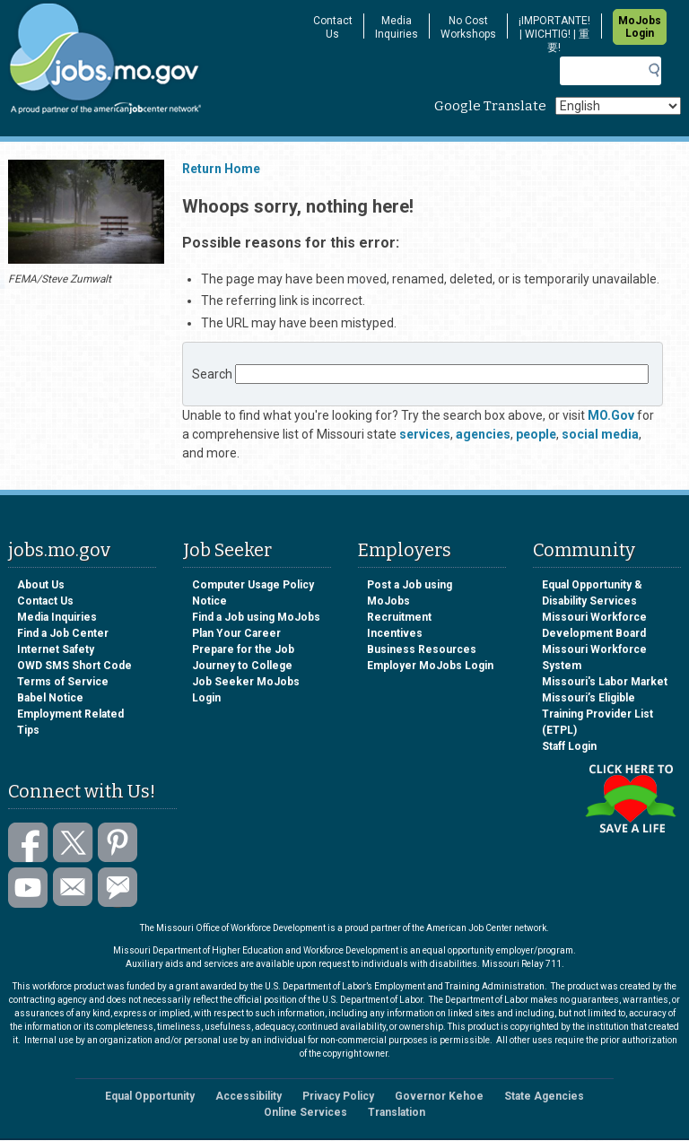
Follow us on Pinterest (118, 843)
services (424, 434)
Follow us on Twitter (73, 843)
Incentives (395, 633)
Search (212, 374)
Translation (396, 1112)
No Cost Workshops (468, 27)
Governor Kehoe (439, 1096)
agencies (483, 434)
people (536, 434)
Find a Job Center (63, 633)
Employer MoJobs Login (430, 665)
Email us (73, 887)
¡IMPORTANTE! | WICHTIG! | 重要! (554, 34)
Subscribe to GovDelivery (118, 887)
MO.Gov (611, 415)
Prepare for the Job (243, 649)
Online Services (305, 1112)
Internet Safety (55, 649)
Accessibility (248, 1096)
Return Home (221, 168)
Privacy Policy (338, 1096)
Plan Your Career (236, 633)
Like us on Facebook (28, 843)
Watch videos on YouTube (28, 887)
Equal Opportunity (150, 1096)
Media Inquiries (396, 27)
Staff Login (569, 746)
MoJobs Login (639, 26)
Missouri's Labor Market (604, 681)
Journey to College (242, 665)
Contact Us (333, 27)
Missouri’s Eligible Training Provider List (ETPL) (597, 714)
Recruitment (399, 617)
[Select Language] (618, 106)
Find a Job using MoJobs (256, 617)
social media (600, 434)
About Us (41, 585)
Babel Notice (50, 698)
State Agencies (544, 1096)
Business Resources (421, 649)
